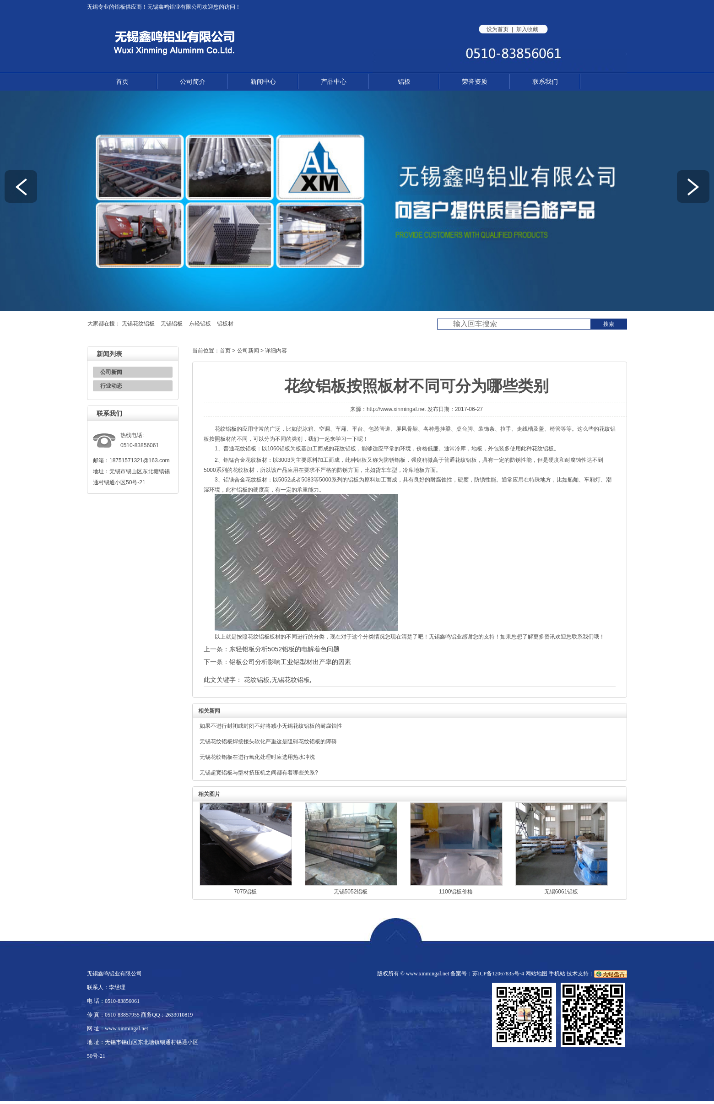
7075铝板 (245, 891)
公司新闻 (111, 372)
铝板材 (225, 323)
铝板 (119, 7)
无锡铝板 (172, 323)
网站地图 (536, 973)
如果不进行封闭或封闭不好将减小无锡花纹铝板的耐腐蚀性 (271, 726)
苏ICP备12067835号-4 (498, 973)
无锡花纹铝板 (138, 323)
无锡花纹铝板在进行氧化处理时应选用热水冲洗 (257, 757)
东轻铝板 (200, 323)
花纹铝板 (257, 679)
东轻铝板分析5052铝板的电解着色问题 (284, 649)
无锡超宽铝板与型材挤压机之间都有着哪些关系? (259, 772)
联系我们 (545, 81)
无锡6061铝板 (561, 891)
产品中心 (333, 81)
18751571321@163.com (139, 460)
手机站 (557, 973)
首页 (122, 81)
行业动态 (111, 386)
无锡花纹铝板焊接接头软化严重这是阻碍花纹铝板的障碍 (268, 741)
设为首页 (497, 29)
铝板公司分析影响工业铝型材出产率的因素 (290, 662)
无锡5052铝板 (351, 891)
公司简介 (193, 81)
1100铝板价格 (456, 891)
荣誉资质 (474, 81)
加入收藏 (527, 29)
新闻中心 (263, 81)
